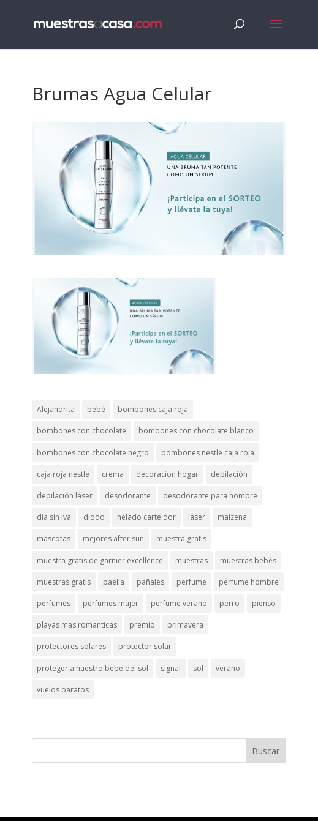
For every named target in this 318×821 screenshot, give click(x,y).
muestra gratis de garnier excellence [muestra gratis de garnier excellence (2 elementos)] (100, 560)
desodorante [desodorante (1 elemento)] (128, 495)
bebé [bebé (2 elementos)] (96, 409)
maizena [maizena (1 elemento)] (232, 517)
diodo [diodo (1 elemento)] (94, 517)
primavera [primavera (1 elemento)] (185, 625)
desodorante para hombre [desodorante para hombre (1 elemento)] (210, 495)
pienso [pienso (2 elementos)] (264, 603)
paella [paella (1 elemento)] (113, 582)
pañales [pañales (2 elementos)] (150, 582)
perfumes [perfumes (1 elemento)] (53, 603)
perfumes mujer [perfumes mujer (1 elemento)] (110, 603)
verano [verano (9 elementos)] (228, 668)
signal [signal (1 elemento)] (171, 668)
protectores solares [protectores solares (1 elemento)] (71, 646)
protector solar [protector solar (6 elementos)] (145, 646)
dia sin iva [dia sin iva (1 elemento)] (54, 517)
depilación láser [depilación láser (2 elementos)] (65, 495)
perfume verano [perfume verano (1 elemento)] (179, 603)
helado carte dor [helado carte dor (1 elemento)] (146, 517)
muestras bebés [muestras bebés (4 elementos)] (248, 560)
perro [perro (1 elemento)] (229, 603)
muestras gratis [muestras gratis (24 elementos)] (64, 582)
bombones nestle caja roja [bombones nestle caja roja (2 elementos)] (207, 453)
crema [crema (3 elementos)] (113, 474)
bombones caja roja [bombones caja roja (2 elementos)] (153, 409)
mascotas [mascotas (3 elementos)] (53, 538)
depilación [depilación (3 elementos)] (229, 474)
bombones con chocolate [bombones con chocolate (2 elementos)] (81, 430)
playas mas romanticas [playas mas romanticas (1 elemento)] (77, 625)
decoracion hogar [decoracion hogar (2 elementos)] (167, 474)
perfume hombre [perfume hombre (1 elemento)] (249, 582)
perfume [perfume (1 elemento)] (191, 582)
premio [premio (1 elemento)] (142, 625)
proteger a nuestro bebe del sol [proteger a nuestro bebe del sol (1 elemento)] (92, 668)
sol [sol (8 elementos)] (198, 668)
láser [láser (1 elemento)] (196, 517)
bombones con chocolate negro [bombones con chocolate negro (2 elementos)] (93, 453)
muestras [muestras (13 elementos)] (191, 560)
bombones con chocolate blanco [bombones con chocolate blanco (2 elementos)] (196, 430)
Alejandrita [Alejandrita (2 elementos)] (56, 409)
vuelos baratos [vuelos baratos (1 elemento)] (63, 689)
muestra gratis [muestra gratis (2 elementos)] (181, 538)
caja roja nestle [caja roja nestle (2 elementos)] (63, 474)
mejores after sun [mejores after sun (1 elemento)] (113, 538)
